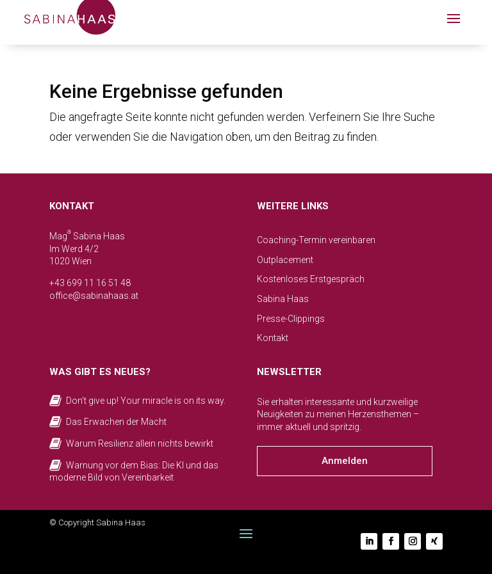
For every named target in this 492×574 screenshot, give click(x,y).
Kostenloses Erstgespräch (311, 279)
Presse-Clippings (291, 319)
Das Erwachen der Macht (116, 422)
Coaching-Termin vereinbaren (316, 240)
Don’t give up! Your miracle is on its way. (146, 400)
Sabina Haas (283, 299)
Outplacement (285, 260)
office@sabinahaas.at (93, 296)
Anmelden (345, 460)
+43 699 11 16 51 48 (90, 283)
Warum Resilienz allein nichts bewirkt (139, 443)
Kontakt (272, 338)
